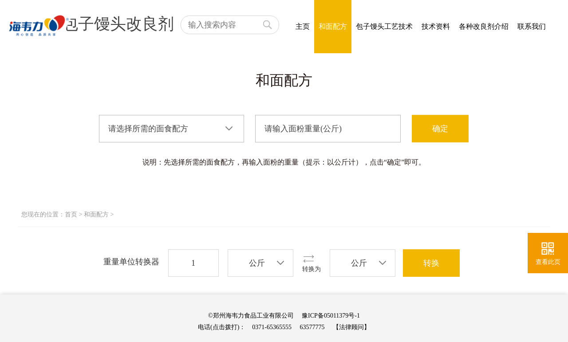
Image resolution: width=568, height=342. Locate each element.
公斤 (257, 263)
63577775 (312, 327)
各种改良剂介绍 (484, 26)
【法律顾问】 (351, 327)
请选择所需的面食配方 (148, 128)
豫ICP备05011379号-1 (331, 315)
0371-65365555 (272, 327)
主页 (303, 26)
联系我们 (531, 26)
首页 (71, 214)
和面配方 (333, 26)
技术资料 (436, 26)
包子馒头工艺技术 (384, 26)
